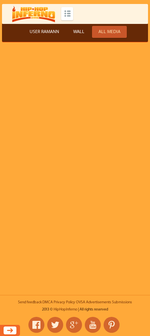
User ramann (44, 31)
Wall (78, 31)
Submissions (122, 302)
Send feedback (30, 302)
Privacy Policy (64, 302)
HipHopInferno (65, 309)
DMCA (47, 302)
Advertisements (98, 302)
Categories (67, 13)
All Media (109, 31)
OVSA (80, 302)
